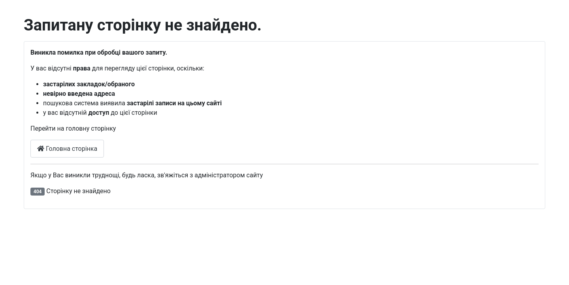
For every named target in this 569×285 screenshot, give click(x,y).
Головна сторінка (67, 148)
